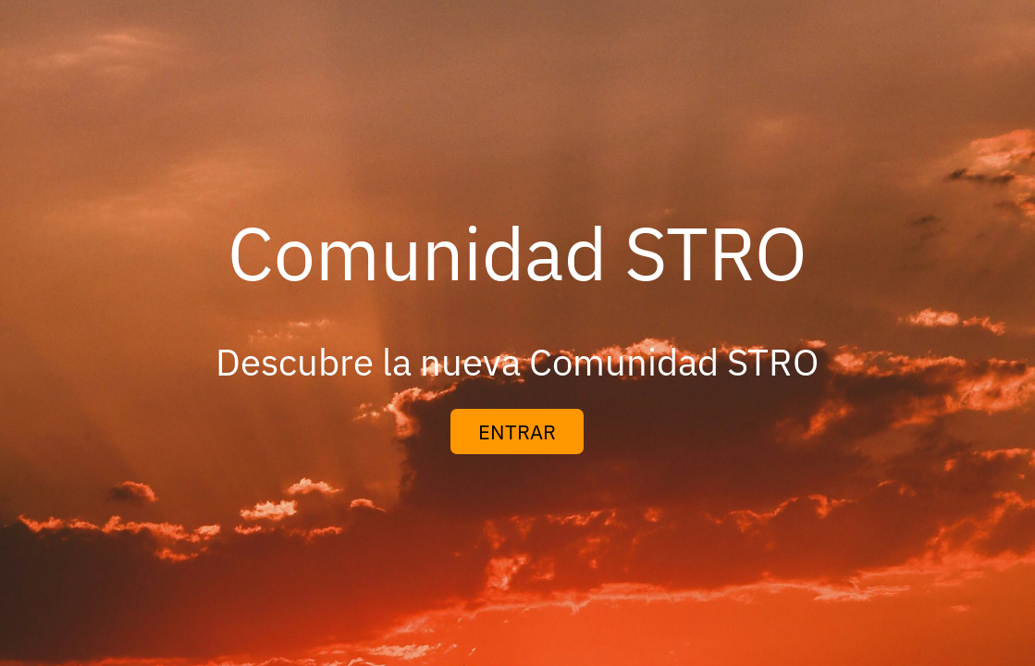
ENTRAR (517, 431)
